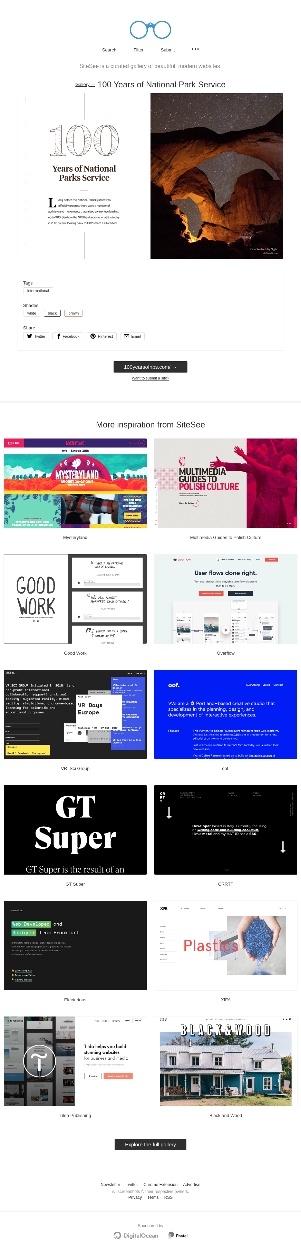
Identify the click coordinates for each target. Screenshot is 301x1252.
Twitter (132, 1184)
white (31, 313)
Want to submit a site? (150, 378)
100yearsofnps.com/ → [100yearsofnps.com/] (150, 367)
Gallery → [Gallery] (85, 84)
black (52, 313)
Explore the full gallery (150, 1144)
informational (38, 291)
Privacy (135, 1197)
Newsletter (110, 1184)
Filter (139, 49)
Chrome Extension (161, 1184)
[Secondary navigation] (195, 49)
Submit (168, 49)
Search (109, 49)
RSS (168, 1197)
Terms (153, 1197)
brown (73, 313)
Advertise (191, 1184)
